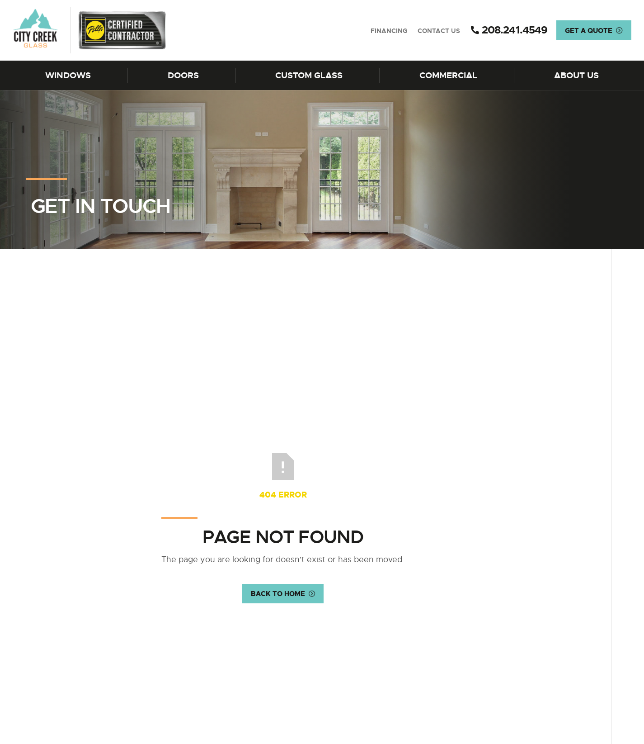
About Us (576, 75)
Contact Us (439, 31)
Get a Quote (588, 30)
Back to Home (278, 594)
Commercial (448, 75)
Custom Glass (309, 75)
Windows (68, 75)
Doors (183, 75)
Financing (389, 31)
